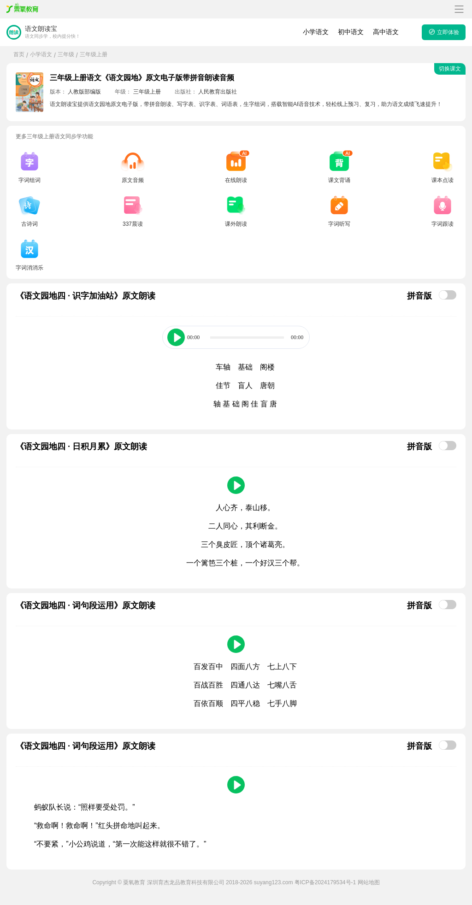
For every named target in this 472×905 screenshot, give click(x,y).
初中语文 (351, 31)
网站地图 (369, 882)
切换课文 (450, 68)
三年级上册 (93, 54)
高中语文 (386, 31)
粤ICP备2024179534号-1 (325, 882)
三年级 (66, 54)
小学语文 (316, 31)
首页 (18, 54)
